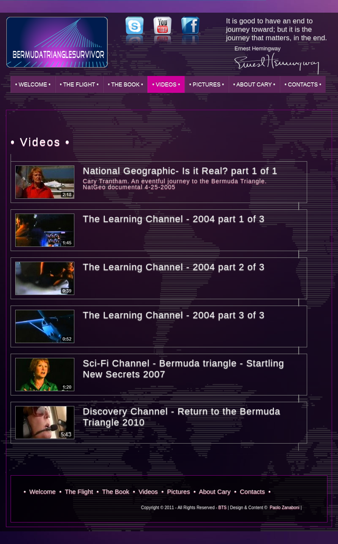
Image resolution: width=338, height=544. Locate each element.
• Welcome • (33, 84)
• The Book (115, 491)
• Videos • (166, 84)
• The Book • (125, 84)
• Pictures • (206, 84)
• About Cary (214, 491)
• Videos (147, 491)
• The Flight (77, 491)
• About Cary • (254, 84)
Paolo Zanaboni (285, 507)
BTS (222, 507)
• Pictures (177, 491)
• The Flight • (79, 84)
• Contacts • (302, 84)
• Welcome (41, 491)
